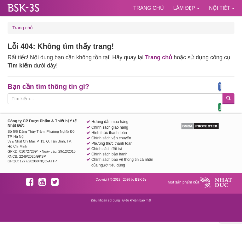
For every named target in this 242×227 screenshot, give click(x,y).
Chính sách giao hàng (109, 127)
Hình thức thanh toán (109, 133)
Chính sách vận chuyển (111, 138)
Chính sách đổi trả (106, 149)
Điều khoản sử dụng (105, 200)
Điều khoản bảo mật (136, 200)
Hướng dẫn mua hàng (109, 121)
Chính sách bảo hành (109, 154)
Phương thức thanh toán (111, 143)
